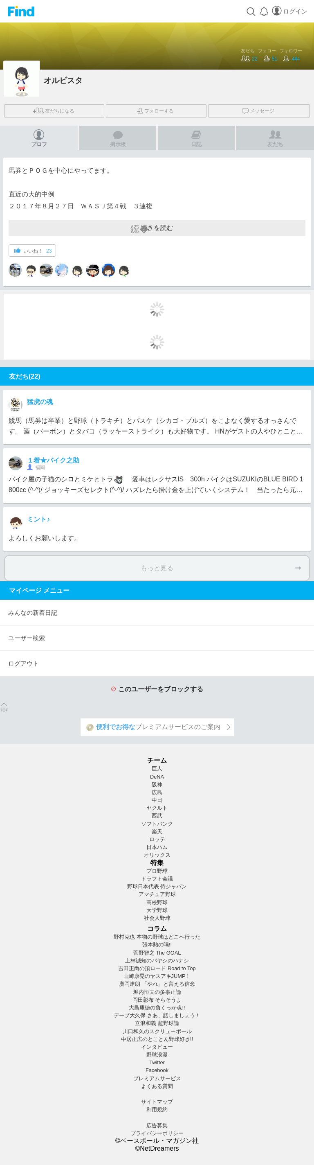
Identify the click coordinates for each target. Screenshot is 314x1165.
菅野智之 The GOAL (157, 953)
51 (270, 59)
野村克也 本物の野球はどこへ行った (157, 937)
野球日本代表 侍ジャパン (157, 886)
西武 (157, 816)
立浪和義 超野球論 (157, 1023)
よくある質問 (157, 1086)
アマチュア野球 (157, 894)
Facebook (157, 1070)
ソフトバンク (157, 824)
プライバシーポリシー (157, 1133)
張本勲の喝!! (157, 944)
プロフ (39, 138)
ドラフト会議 (157, 879)
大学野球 (157, 910)
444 (291, 59)
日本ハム (157, 847)
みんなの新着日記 (32, 612)
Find (21, 11)
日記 (196, 138)
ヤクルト (157, 808)
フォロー (155, 111)
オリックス (157, 855)
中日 (157, 800)
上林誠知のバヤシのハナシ (157, 960)
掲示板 (118, 138)
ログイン (289, 11)
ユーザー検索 (26, 637)
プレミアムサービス (157, 1078)
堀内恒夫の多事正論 (157, 992)
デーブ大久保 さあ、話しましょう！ (157, 1015)
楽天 (157, 832)
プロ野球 (157, 871)
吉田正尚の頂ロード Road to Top (156, 968)
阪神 (157, 784)
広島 (157, 792)
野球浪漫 (157, 1055)
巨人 (157, 768)
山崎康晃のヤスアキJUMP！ (157, 976)
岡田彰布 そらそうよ (157, 1000)
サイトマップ (157, 1102)
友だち (53, 110)
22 (249, 59)
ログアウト (23, 663)
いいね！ (33, 251)
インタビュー (157, 1047)
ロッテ (157, 839)
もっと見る (221, 567)
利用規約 (157, 1109)
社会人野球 (157, 918)
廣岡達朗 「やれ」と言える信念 (157, 984)
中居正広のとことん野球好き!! (157, 1039)
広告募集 (157, 1125)
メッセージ (258, 110)
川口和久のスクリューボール (157, 1031)
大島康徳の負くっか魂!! (157, 1008)
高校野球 (157, 902)
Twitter (157, 1062)
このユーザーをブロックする (157, 689)
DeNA (157, 777)
